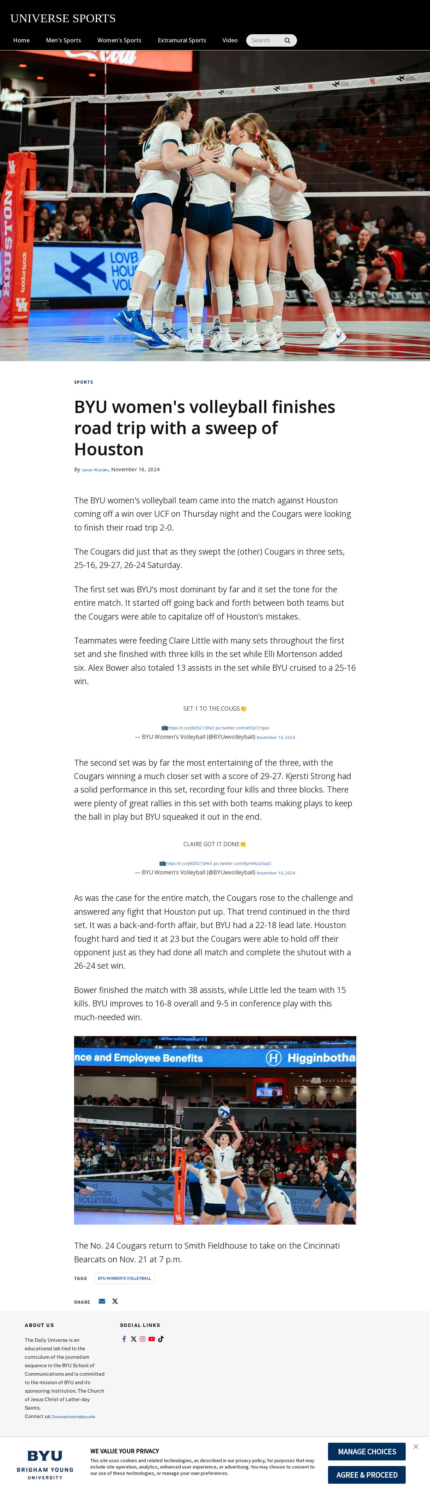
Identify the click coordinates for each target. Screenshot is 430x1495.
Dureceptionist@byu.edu (53, 1425)
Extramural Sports (182, 40)
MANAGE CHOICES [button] (367, 1452)
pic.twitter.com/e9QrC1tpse (251, 727)
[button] (418, 1450)
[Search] (271, 40)
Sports (83, 382)
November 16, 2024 (276, 737)
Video (230, 40)
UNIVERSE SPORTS (63, 18)
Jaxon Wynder (99, 469)
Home (21, 40)
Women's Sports (119, 40)
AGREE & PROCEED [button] (367, 1475)
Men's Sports (63, 40)
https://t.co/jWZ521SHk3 (182, 727)
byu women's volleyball (124, 1278)
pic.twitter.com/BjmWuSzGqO (251, 863)
